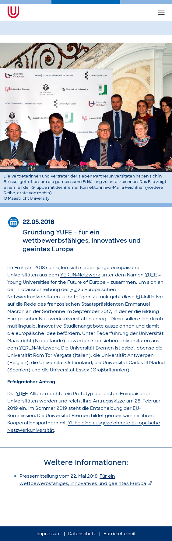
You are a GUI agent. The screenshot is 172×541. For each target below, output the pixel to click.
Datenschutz (82, 533)
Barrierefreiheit (120, 533)
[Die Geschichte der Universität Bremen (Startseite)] (23, 12)
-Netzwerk (80, 275)
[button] (161, 12)
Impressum (49, 533)
